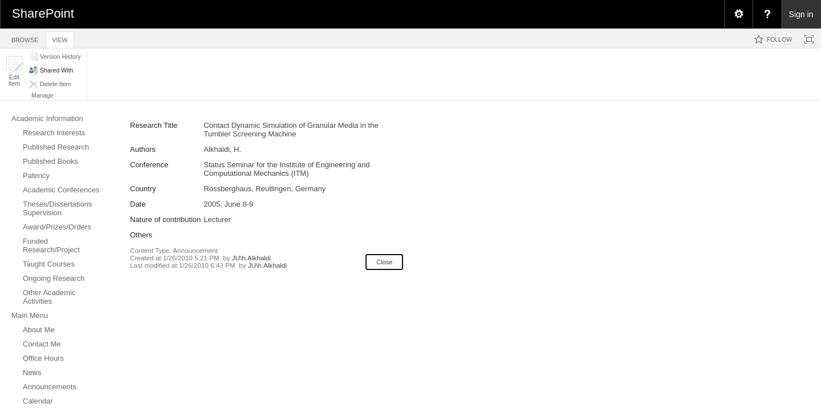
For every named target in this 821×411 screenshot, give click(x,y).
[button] (14, 71)
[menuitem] (738, 14)
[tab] (24, 38)
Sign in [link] (801, 14)
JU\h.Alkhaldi (251, 257)
